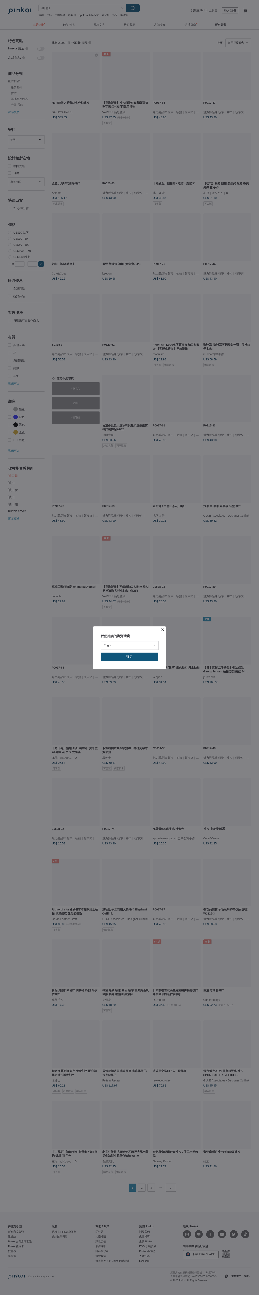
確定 (129, 656)
